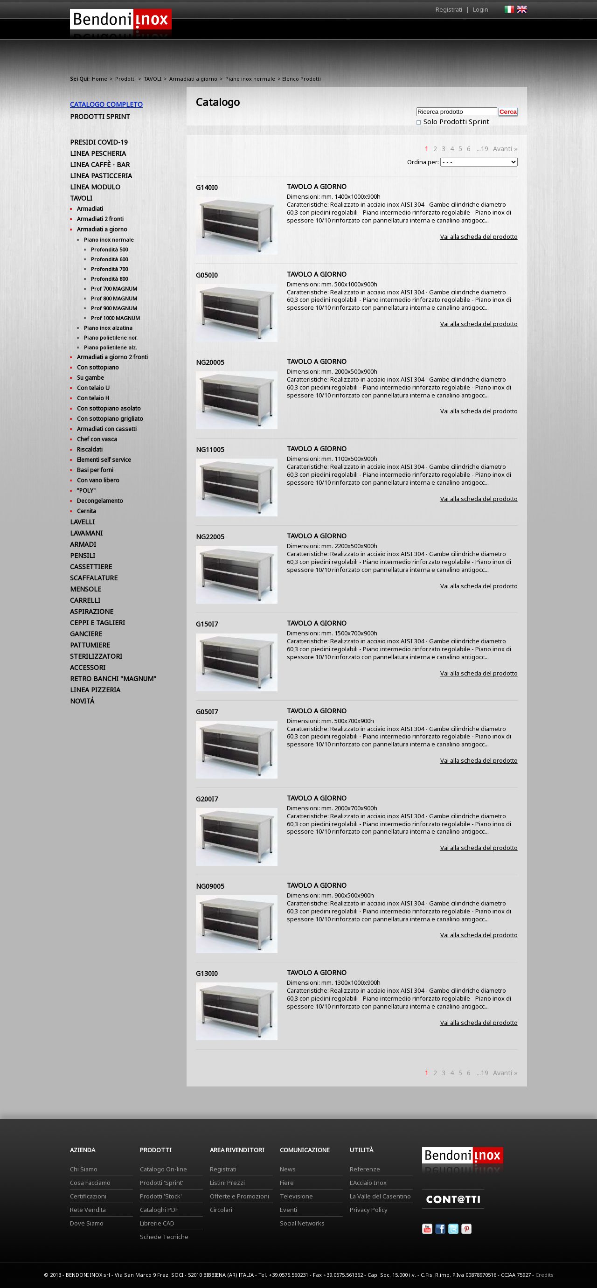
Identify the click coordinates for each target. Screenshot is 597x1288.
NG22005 (210, 536)
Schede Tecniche (164, 1236)
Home (246, 28)
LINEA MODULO (95, 186)
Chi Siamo (83, 1169)
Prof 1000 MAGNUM (115, 317)
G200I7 (207, 798)
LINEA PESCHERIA (98, 153)
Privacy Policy (369, 1209)
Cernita (86, 511)
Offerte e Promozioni (239, 1196)
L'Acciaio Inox (368, 1182)
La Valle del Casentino (380, 1196)
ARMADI (83, 544)
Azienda (281, 31)
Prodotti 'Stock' (161, 1196)
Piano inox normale (250, 78)
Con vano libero (98, 480)
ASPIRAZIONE (91, 611)
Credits (544, 1274)
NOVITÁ (82, 700)
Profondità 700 (109, 268)
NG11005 (210, 449)
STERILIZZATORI (96, 656)
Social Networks (302, 1223)
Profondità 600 (109, 259)
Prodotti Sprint (100, 116)
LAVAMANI (86, 533)
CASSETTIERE (91, 566)
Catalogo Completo (106, 104)
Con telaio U (93, 388)
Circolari (221, 1209)
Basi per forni (95, 470)
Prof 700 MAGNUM (114, 288)
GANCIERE (86, 633)
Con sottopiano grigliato (110, 419)
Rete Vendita (88, 1209)
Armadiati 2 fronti (100, 219)
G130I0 (207, 973)
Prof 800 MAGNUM (114, 298)
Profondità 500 (109, 249)
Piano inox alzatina (108, 327)
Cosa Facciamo (90, 1182)
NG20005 (210, 362)
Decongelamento (100, 501)
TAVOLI (152, 78)
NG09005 (210, 886)
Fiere (287, 1182)
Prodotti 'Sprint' (161, 1182)
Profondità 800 (109, 278)
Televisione (296, 1196)
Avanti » (505, 148)
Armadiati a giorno (193, 78)
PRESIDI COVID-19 (99, 142)
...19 (482, 148)
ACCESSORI (87, 667)
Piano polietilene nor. (111, 337)
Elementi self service (104, 460)
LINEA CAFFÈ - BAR (100, 164)
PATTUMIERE (90, 645)
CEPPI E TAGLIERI (97, 622)
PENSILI (82, 555)
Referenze (365, 1169)
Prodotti (320, 31)
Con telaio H (93, 398)
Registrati (449, 9)
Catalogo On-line (163, 1169)
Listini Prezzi (227, 1182)
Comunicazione (432, 31)
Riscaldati (90, 449)
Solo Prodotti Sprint (455, 121)
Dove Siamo (87, 1223)
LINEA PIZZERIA (95, 689)
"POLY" (86, 490)
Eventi (288, 1209)
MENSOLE (85, 589)
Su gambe (90, 378)
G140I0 (207, 187)
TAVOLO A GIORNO (317, 186)
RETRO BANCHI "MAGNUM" (113, 678)
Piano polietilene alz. (110, 347)
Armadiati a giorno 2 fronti (112, 357)
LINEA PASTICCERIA (101, 175)
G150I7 (207, 624)
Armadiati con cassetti (107, 429)
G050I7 (207, 711)
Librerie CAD (157, 1223)
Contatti (514, 28)
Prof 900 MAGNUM (114, 308)
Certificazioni (88, 1196)
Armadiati (90, 209)
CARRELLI (85, 600)
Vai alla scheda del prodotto (479, 236)
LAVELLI (82, 521)
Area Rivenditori (371, 31)
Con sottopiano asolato (109, 408)
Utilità (478, 31)
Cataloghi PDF (159, 1209)
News (288, 1169)
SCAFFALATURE (94, 577)
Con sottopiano (98, 367)
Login (480, 9)
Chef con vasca (97, 439)
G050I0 (207, 275)
